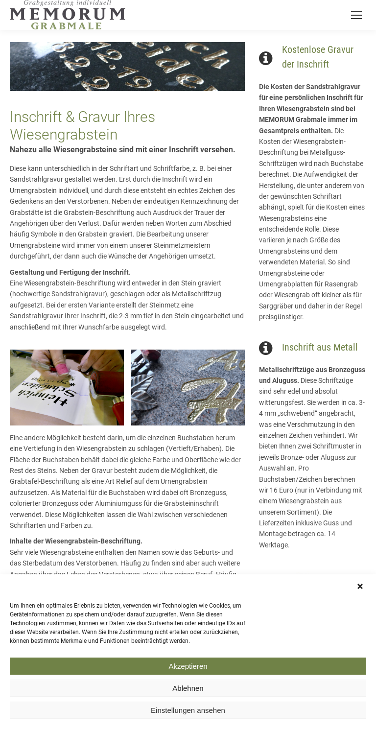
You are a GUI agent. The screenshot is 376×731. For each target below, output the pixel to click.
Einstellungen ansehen (188, 714)
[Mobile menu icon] (356, 15)
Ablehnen (187, 692)
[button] (361, 591)
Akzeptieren (187, 670)
